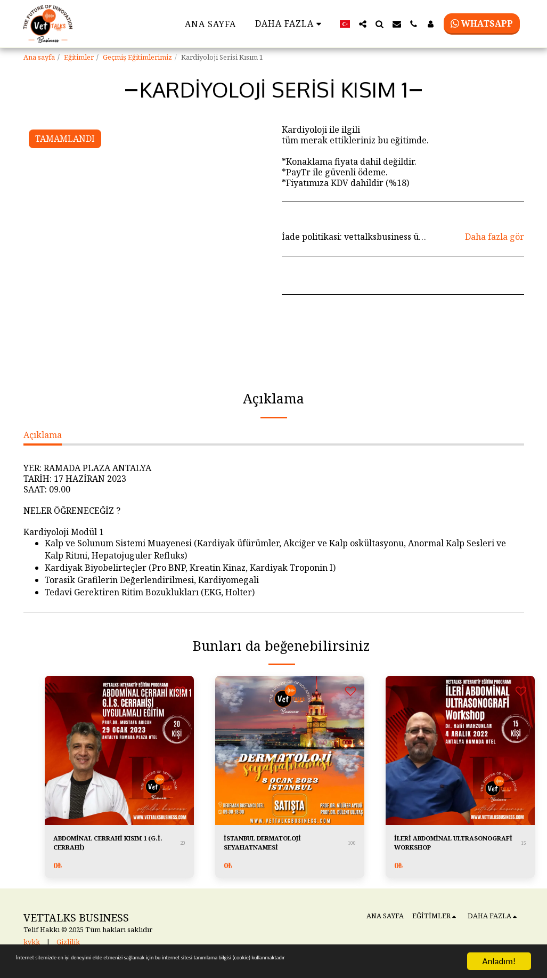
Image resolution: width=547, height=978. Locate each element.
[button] (363, 24)
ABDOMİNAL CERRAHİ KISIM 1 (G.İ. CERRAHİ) (116, 846)
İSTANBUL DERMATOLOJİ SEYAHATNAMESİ (280, 846)
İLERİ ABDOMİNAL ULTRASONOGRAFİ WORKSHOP (436, 846)
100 (352, 846)
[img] (119, 750)
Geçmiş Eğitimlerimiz (137, 57)
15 (523, 846)
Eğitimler (79, 57)
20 (182, 846)
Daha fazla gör (494, 237)
